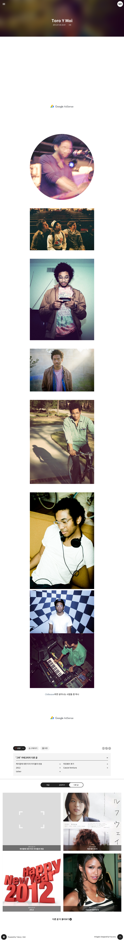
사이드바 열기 (4, 4)
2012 (18, 767)
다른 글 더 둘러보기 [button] (60, 919)
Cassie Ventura (70, 767)
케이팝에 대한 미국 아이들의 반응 (29, 764)
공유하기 (62, 785)
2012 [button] (32, 883)
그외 (69, 25)
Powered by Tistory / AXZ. (17, 937)
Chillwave (49, 694)
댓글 (47, 785)
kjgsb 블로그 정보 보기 (120, 4)
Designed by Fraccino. (108, 937)
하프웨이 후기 (68, 764)
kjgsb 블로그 (4, 937)
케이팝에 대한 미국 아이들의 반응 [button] (32, 822)
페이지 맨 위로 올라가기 (120, 937)
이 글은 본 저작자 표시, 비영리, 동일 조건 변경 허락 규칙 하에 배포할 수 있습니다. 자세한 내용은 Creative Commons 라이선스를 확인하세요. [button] (106, 748)
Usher (18, 771)
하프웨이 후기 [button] (92, 822)
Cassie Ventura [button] (92, 883)
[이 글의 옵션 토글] (23, 748)
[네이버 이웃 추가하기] (45, 748)
